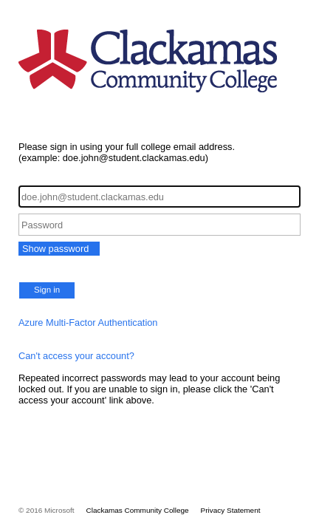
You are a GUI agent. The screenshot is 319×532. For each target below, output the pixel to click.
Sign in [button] (47, 289)
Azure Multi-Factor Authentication (88, 322)
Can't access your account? (76, 355)
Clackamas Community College (137, 510)
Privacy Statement (231, 510)
